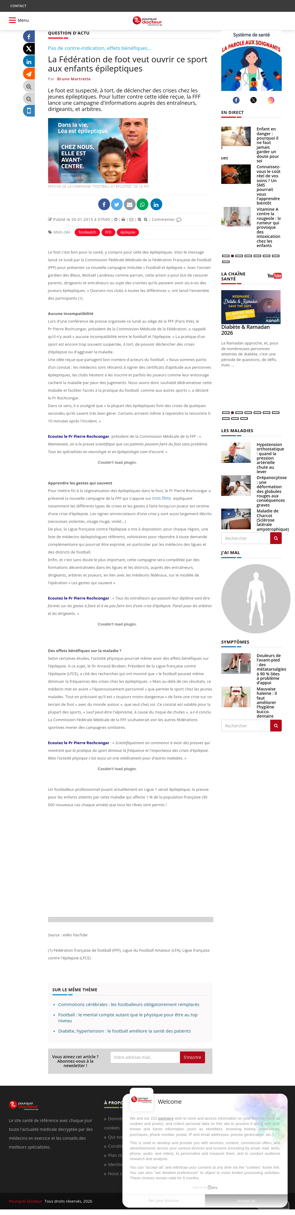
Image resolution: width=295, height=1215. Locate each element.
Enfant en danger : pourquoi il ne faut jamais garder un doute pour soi (268, 145)
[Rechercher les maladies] (276, 537)
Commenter (167, 219)
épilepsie (128, 231)
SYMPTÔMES (234, 640)
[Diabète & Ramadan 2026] (251, 307)
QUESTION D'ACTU (68, 32)
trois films (161, 498)
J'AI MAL (230, 551)
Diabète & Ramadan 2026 (245, 329)
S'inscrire (192, 1057)
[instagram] (272, 100)
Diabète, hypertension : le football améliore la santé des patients (124, 1030)
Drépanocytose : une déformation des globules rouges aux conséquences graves (272, 490)
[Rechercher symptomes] (276, 724)
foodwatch (87, 231)
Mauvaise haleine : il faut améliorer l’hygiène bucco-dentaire (267, 701)
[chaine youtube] (275, 277)
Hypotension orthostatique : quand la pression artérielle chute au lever (270, 457)
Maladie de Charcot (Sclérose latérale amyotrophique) (273, 519)
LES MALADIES (236, 429)
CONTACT (18, 6)
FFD (108, 231)
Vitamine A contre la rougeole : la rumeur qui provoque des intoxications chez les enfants (269, 227)
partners (165, 1118)
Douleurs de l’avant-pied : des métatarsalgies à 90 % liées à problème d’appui (271, 667)
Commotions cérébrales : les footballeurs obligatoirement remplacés (128, 1004)
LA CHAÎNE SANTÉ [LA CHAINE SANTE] (233, 276)
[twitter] (254, 100)
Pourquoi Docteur (25, 1200)
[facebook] (237, 100)
